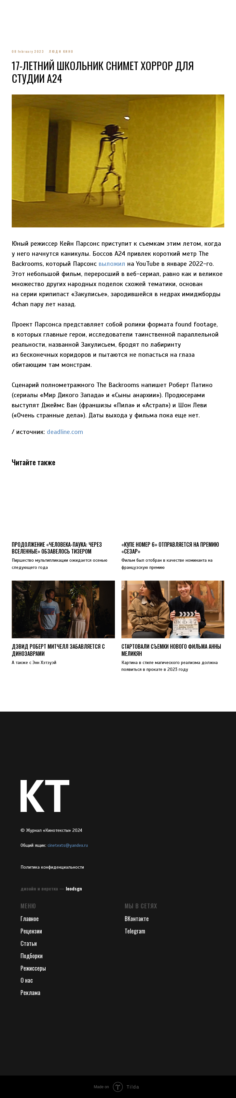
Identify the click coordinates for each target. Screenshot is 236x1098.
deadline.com (67, 431)
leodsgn (74, 888)
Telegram (135, 930)
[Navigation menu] (11, 10)
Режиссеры (33, 967)
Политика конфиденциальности (52, 867)
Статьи (29, 943)
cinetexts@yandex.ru (68, 845)
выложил (126, 263)
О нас (27, 980)
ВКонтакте (137, 918)
